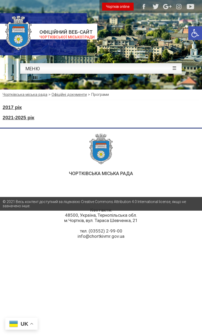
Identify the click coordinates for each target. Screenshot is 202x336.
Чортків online (118, 6)
